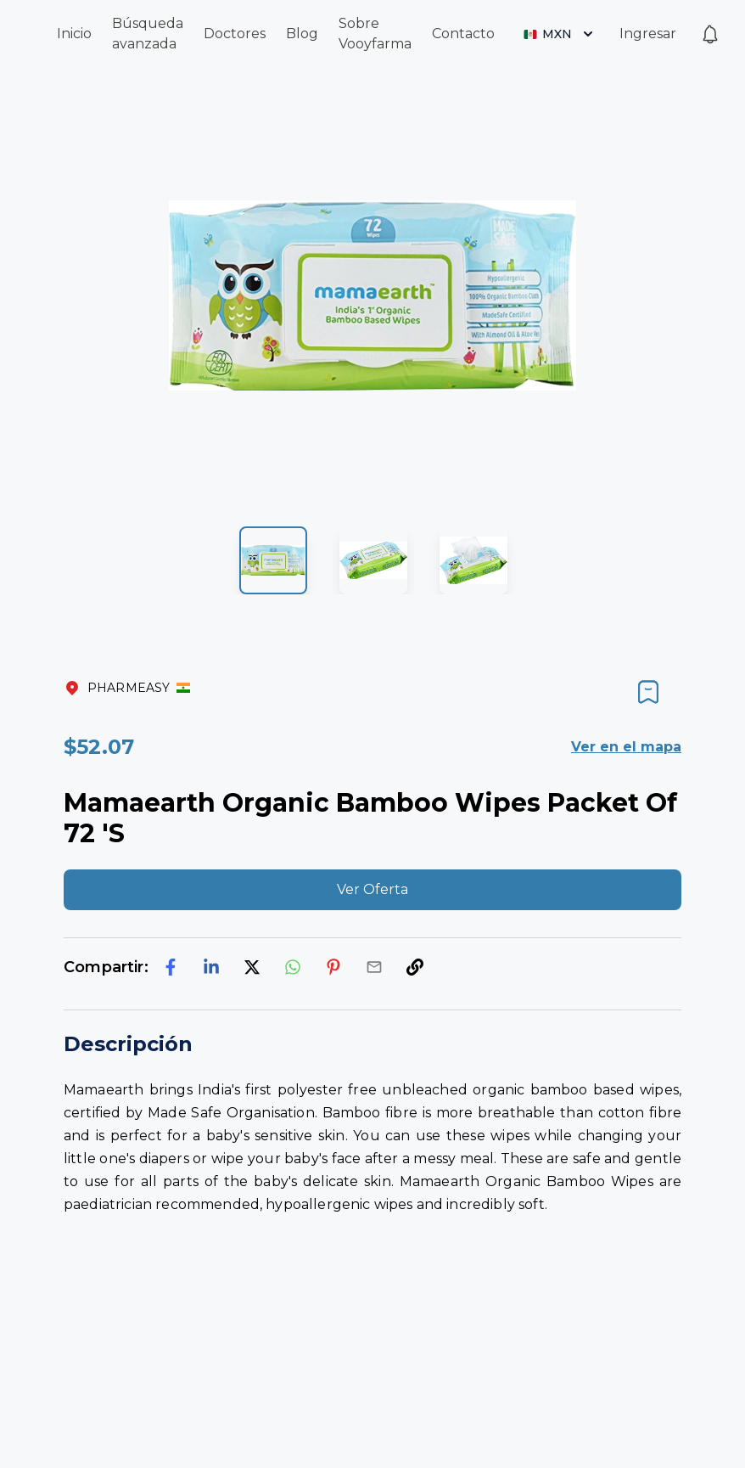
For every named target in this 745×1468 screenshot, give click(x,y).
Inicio (74, 33)
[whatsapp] (292, 967)
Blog (302, 33)
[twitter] (252, 967)
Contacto (463, 33)
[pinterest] (333, 967)
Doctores (235, 33)
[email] (374, 967)
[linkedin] (211, 967)
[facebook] (170, 967)
